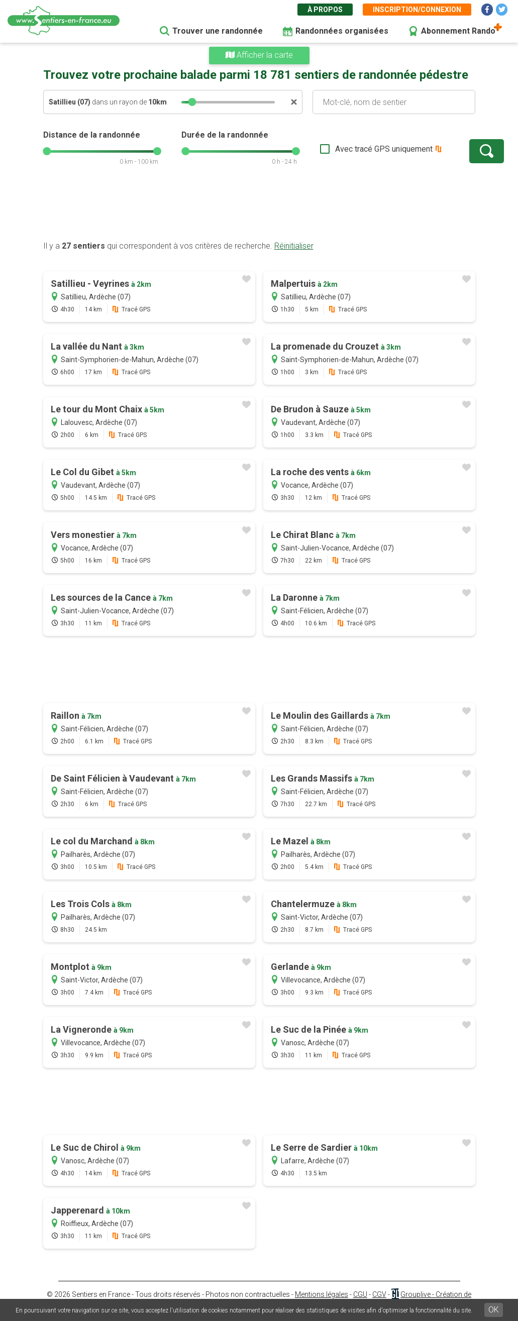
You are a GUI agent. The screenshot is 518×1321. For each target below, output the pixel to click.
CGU (360, 1294)
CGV (379, 1294)
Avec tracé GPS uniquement (352, 149)
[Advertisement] (259, 208)
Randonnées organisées (341, 31)
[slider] (192, 102)
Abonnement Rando (458, 31)
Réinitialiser (294, 246)
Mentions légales (321, 1294)
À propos (325, 10)
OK (493, 1309)
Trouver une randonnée (217, 31)
